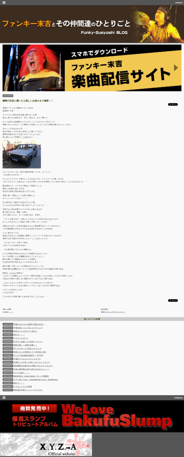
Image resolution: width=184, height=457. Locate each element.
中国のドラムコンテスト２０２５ (27, 359)
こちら (12, 273)
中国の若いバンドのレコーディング (28, 328)
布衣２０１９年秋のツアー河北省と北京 (30, 352)
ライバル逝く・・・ (22, 373)
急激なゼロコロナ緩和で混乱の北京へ (29, 324)
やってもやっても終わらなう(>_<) (27, 348)
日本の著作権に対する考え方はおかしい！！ (32, 369)
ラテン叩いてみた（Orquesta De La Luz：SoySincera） (36, 380)
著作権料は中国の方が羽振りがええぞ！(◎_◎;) (33, 366)
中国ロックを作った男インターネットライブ (32, 362)
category (179, 3)
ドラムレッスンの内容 (23, 386)
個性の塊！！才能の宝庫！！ (25, 345)
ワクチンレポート (21, 338)
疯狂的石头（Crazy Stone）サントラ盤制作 (31, 376)
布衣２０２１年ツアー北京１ (25, 331)
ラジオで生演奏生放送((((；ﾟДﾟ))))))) (28, 355)
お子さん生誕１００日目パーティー (28, 342)
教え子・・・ (19, 335)
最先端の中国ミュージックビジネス (28, 390)
